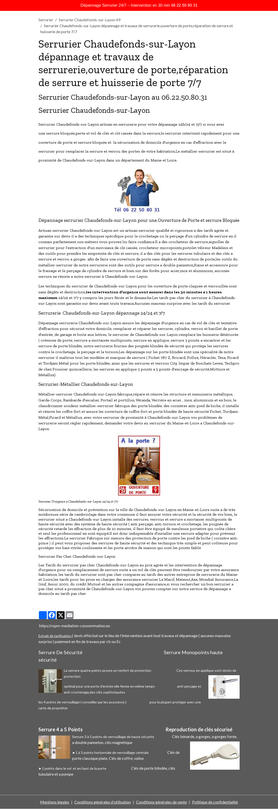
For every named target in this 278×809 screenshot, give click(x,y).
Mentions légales (54, 802)
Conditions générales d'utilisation (102, 802)
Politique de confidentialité (215, 802)
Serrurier (45, 19)
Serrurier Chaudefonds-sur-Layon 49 (89, 19)
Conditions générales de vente (161, 802)
